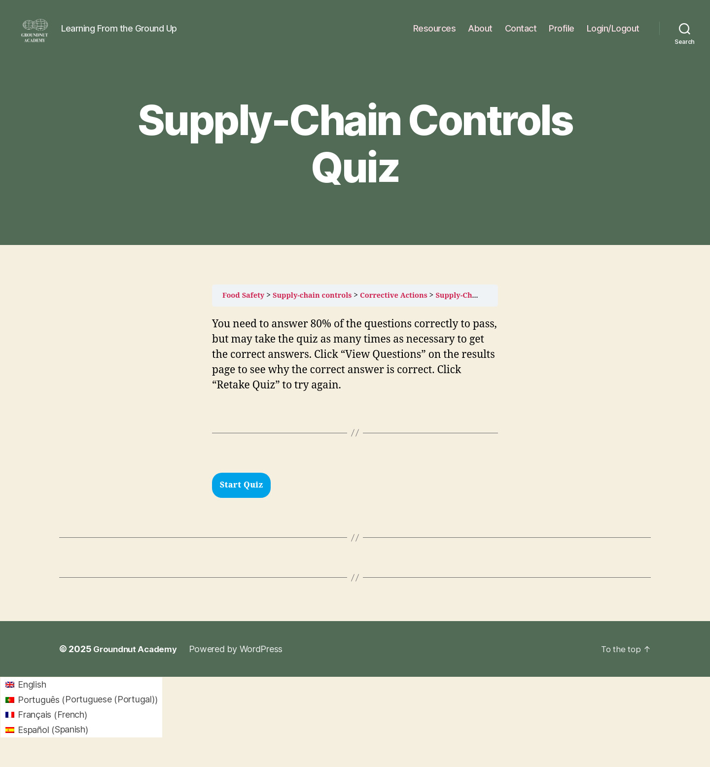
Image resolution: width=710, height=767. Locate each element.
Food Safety (245, 310)
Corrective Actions (406, 310)
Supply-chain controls (319, 310)
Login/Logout (613, 36)
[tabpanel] (355, 390)
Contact (521, 36)
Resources (434, 36)
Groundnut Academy (137, 664)
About (480, 36)
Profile (561, 36)
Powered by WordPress (242, 664)
